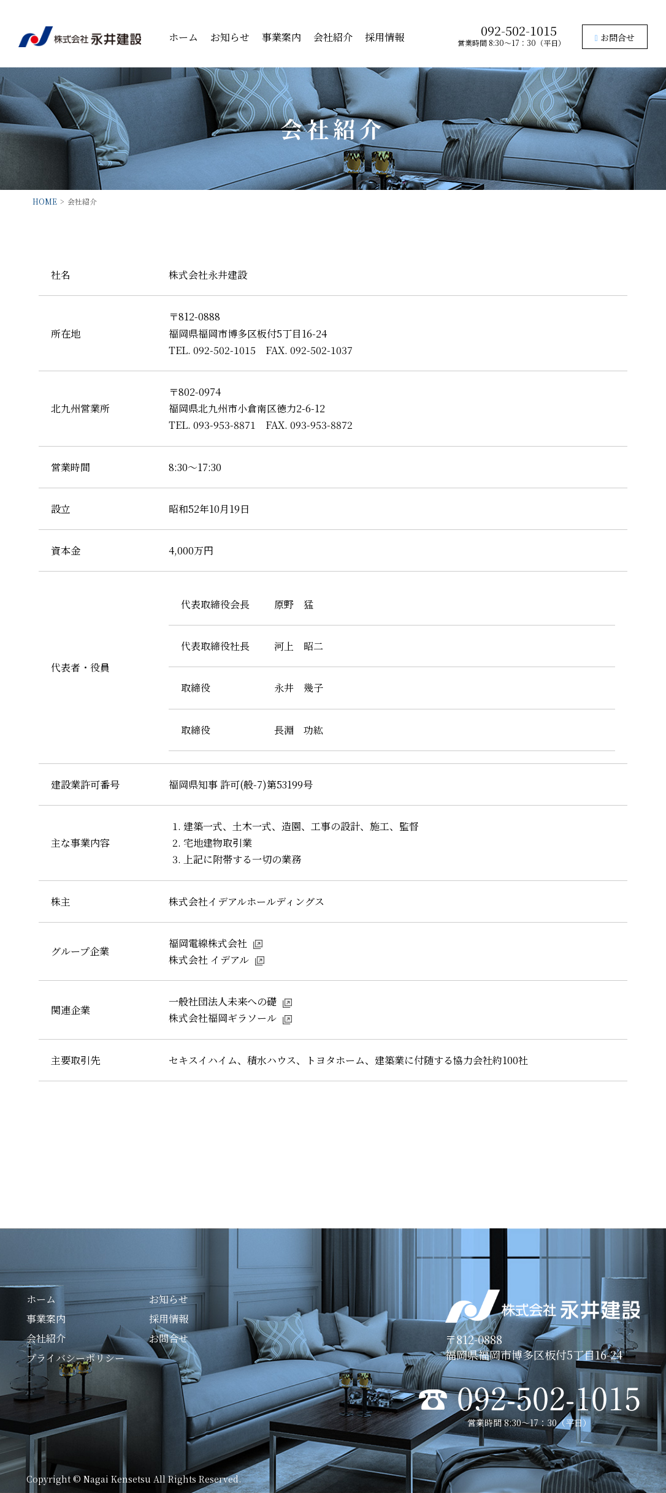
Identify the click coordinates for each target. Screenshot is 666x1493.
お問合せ (615, 37)
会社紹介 (333, 37)
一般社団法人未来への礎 (223, 1001)
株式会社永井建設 (79, 36)
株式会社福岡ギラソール (223, 1018)
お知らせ (230, 37)
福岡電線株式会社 (208, 943)
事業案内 (281, 37)
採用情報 (384, 37)
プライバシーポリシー (75, 1358)
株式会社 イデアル (209, 960)
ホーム (183, 37)
